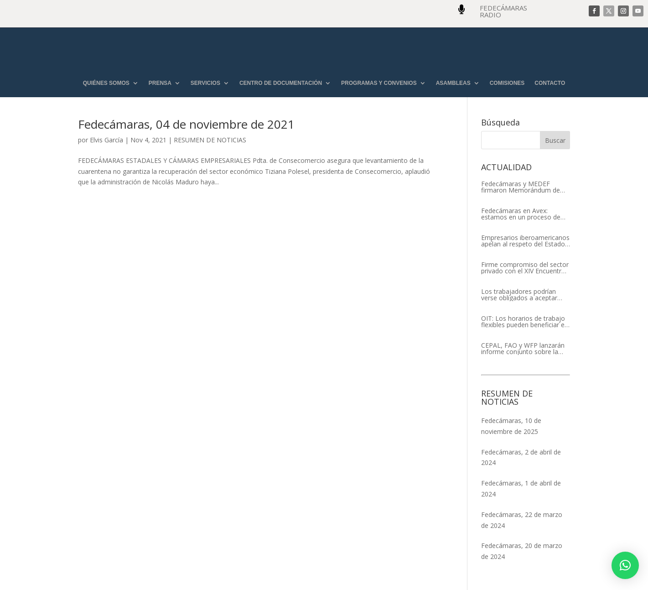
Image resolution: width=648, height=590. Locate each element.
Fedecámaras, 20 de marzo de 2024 (521, 551)
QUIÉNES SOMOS (106, 83)
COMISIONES (507, 83)
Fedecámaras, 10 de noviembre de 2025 (511, 426)
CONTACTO (549, 83)
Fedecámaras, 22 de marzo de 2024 (521, 520)
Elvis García (106, 140)
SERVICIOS (205, 83)
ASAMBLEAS (453, 83)
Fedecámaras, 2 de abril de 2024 (521, 457)
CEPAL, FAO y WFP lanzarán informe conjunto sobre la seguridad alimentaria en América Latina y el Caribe (523, 348)
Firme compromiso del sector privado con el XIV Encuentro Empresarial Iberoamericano (525, 267)
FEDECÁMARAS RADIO (503, 11)
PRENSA (160, 83)
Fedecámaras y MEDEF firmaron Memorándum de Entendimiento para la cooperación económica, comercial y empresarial (520, 187)
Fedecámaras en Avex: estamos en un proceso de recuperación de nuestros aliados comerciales (520, 214)
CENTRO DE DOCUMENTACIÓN (280, 83)
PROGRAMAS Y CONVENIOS (379, 83)
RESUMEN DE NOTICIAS (210, 140)
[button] (625, 565)
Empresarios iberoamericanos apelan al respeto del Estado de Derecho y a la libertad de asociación (525, 241)
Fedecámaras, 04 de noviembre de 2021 (186, 124)
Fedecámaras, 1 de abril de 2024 (521, 488)
